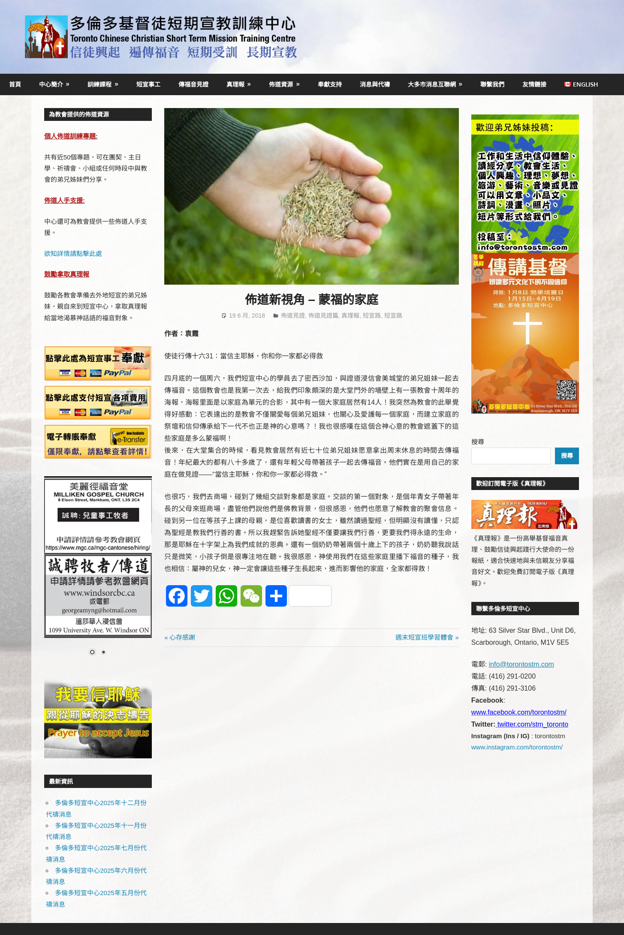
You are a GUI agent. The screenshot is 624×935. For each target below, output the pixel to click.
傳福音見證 (193, 84)
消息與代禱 (375, 84)
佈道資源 (281, 84)
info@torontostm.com (521, 664)
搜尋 (477, 441)
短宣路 (372, 315)
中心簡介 (51, 84)
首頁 (15, 84)
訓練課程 (99, 84)
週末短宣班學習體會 (424, 637)
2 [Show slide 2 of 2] (103, 653)
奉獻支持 (330, 84)
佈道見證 (293, 315)
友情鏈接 (534, 84)
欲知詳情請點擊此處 (73, 253)
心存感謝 (182, 637)
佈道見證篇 (323, 315)
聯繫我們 (492, 84)
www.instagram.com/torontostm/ (517, 747)
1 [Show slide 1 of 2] (92, 653)
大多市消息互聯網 (432, 84)
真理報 (235, 84)
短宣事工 (148, 84)
